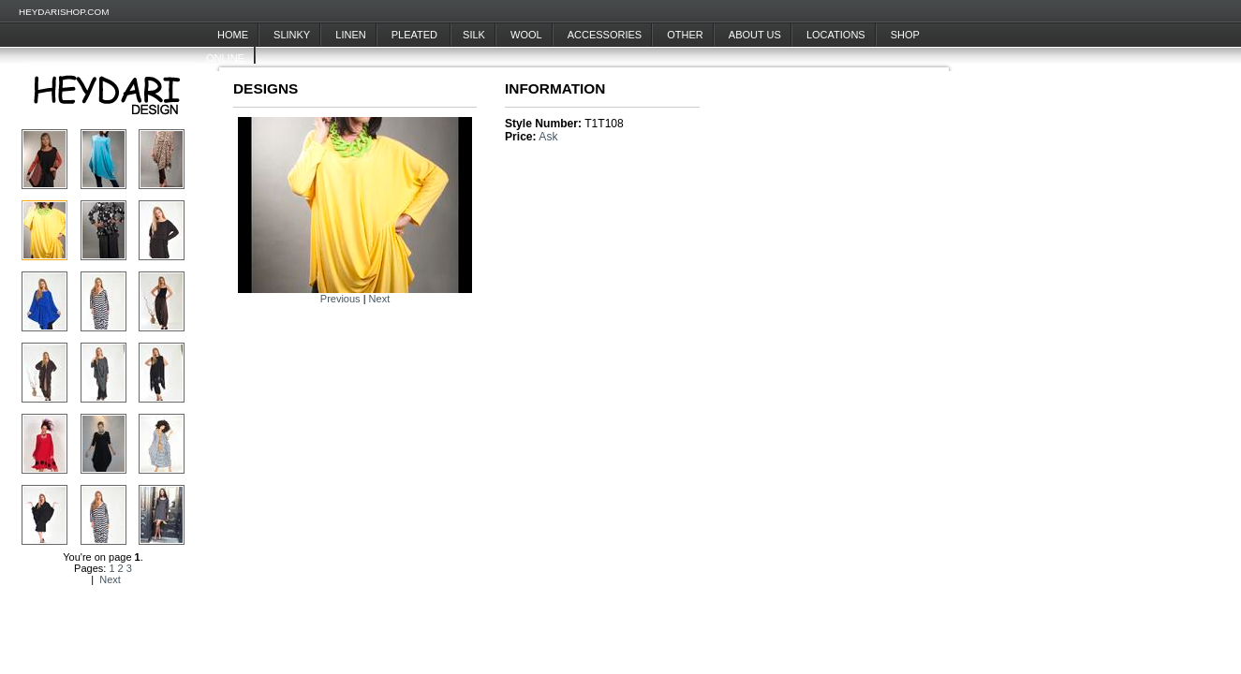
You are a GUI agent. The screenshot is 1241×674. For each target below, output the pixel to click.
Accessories (605, 34)
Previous (340, 298)
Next (110, 579)
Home (232, 34)
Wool (526, 34)
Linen (350, 34)
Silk (474, 34)
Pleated (416, 34)
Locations (835, 34)
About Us (755, 34)
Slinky (291, 34)
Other (685, 34)
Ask (548, 136)
